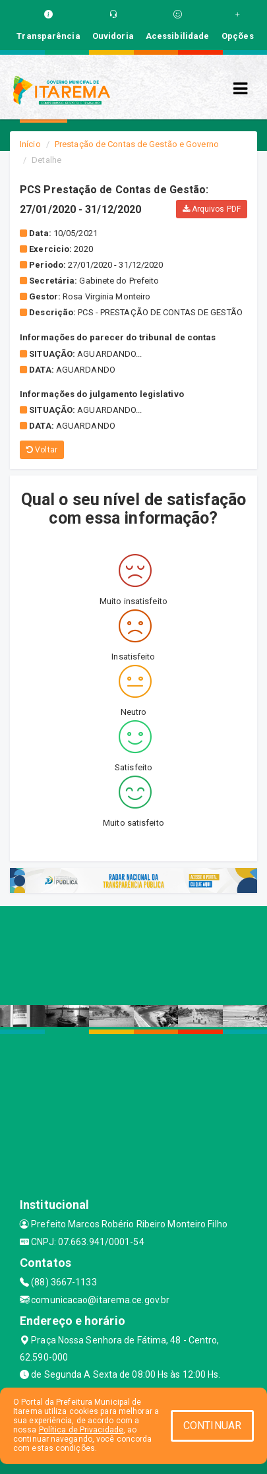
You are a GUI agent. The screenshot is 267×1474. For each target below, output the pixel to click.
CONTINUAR (212, 1425)
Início (30, 144)
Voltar (41, 449)
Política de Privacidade (81, 1429)
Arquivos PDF (212, 209)
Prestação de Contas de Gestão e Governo (137, 144)
